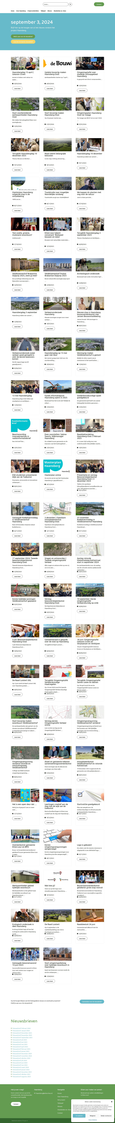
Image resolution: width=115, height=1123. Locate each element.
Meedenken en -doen (60, 11)
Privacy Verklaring (93, 1119)
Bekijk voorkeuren (106, 1116)
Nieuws (50, 11)
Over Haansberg (21, 11)
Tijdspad (43, 11)
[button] (112, 1102)
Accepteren (79, 1116)
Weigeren (92, 1116)
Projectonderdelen (33, 11)
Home (12, 11)
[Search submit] (70, 4)
